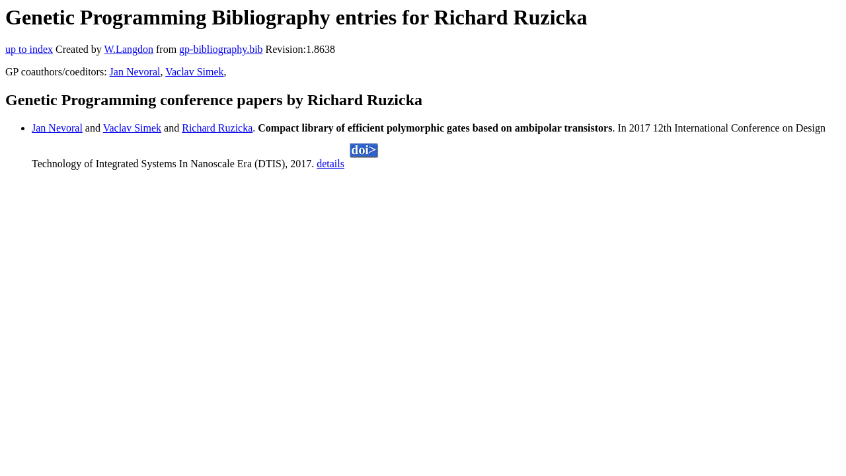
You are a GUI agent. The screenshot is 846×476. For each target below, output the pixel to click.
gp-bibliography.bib (221, 49)
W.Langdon (128, 49)
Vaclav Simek (194, 71)
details (330, 163)
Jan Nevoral (135, 71)
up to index (29, 49)
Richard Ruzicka (217, 128)
